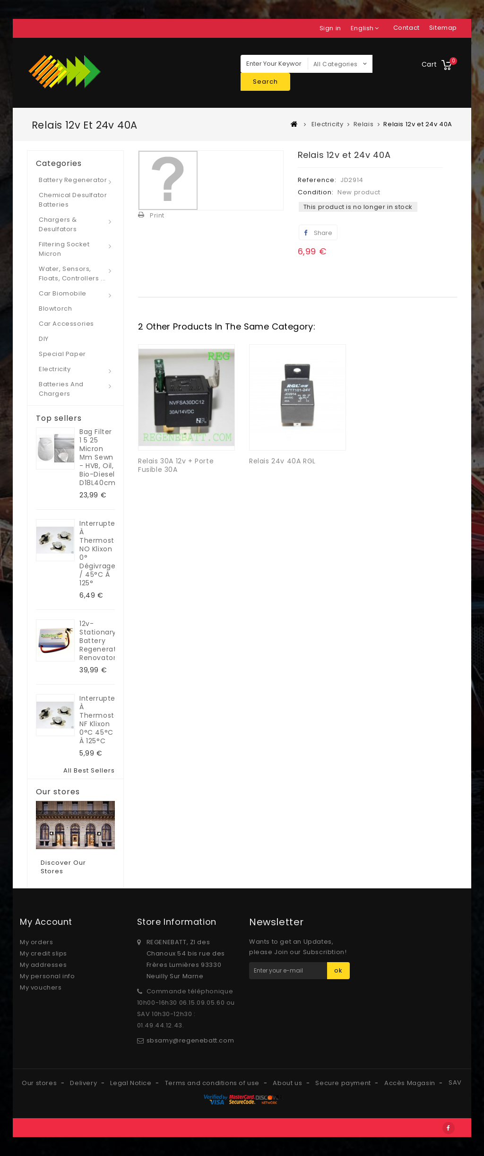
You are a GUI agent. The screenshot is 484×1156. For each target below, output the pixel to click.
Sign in (330, 28)
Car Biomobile (62, 293)
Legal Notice (131, 1082)
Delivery (84, 1082)
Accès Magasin (410, 1082)
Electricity (55, 369)
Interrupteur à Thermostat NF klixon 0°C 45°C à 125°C (97, 719)
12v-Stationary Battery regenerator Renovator (97, 640)
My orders (36, 942)
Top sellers (59, 418)
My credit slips (43, 953)
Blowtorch (55, 308)
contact (406, 27)
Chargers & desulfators (58, 224)
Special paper (62, 353)
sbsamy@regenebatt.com (190, 1040)
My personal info (47, 976)
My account (46, 922)
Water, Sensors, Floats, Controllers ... (72, 273)
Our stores (58, 792)
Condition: (316, 192)
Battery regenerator (73, 179)
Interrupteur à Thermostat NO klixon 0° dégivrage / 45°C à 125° (97, 553)
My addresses (43, 964)
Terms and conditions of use (213, 1082)
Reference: (317, 179)
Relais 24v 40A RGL (282, 461)
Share (318, 232)
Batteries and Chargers (61, 389)
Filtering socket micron (64, 249)
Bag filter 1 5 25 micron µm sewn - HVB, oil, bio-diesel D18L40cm (97, 457)
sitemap (443, 27)
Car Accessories (66, 323)
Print (157, 215)
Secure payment (343, 1082)
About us (288, 1082)
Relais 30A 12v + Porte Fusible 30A (176, 465)
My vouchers (41, 987)
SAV (455, 1082)
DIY (44, 338)
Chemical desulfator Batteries (73, 200)
